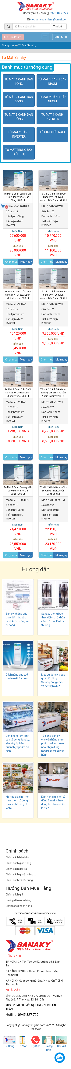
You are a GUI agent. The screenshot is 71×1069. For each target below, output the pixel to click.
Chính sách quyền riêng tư (21, 874)
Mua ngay (26, 261)
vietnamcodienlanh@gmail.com (49, 19)
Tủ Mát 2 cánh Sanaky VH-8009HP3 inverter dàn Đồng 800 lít (53, 490)
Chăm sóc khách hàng (19, 905)
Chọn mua (11, 261)
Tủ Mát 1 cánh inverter (52, 117)
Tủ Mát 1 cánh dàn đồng (19, 82)
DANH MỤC (60, 37)
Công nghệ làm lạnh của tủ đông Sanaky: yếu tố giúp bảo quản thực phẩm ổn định (18, 743)
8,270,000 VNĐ (53, 429)
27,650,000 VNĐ (18, 236)
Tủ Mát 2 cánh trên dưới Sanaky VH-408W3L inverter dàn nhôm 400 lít (53, 197)
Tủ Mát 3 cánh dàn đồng (19, 117)
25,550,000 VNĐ (18, 544)
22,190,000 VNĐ (53, 529)
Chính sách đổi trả (16, 868)
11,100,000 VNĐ (53, 250)
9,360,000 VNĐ (53, 331)
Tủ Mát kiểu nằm (52, 132)
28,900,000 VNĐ (18, 250)
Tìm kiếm (58, 26)
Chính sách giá (14, 894)
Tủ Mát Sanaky (27, 45)
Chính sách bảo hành (18, 857)
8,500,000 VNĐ (53, 439)
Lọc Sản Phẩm (12, 37)
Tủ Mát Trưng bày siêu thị (18, 152)
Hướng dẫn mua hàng (18, 900)
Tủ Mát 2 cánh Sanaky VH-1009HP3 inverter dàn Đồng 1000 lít (17, 490)
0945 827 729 (59, 13)
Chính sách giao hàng (18, 863)
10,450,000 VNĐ (18, 348)
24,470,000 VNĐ (18, 529)
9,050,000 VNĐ (18, 439)
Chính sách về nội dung (19, 880)
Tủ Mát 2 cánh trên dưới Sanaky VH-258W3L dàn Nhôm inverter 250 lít (18, 392)
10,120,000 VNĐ (18, 333)
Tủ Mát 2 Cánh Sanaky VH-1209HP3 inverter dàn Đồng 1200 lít (17, 197)
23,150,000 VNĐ (53, 544)
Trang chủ (8, 45)
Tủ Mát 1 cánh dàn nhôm (52, 82)
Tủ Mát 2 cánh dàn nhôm (52, 99)
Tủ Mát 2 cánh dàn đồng (19, 99)
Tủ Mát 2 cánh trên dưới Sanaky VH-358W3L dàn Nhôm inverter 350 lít (18, 294)
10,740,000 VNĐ (53, 236)
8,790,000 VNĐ (18, 429)
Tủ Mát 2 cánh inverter (19, 134)
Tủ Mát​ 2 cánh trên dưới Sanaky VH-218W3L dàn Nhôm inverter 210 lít (53, 392)
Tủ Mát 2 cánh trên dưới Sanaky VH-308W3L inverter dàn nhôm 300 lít (53, 294)
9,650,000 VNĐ (53, 341)
